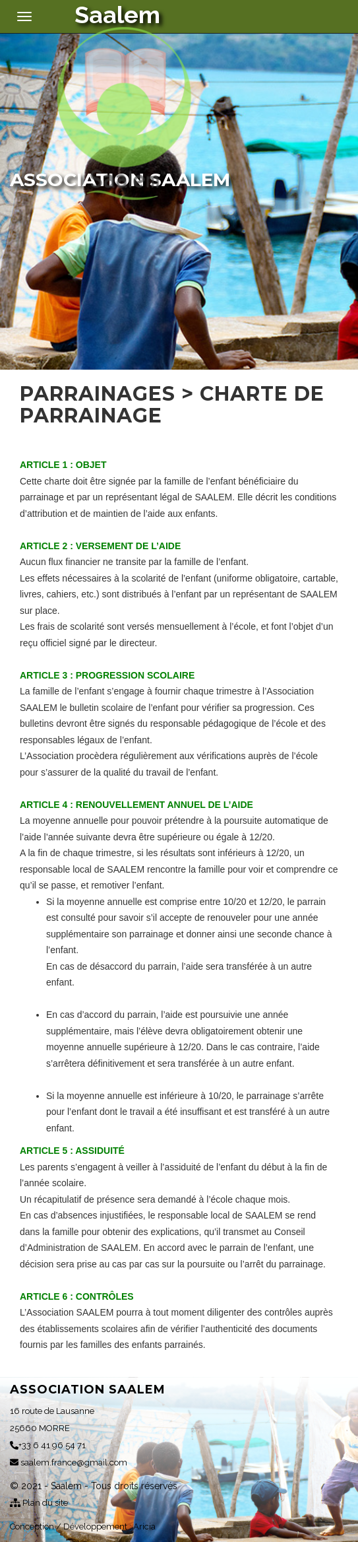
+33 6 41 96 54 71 (48, 1445)
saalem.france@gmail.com (68, 1462)
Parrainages (97, 394)
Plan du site (39, 1503)
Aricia (144, 1526)
